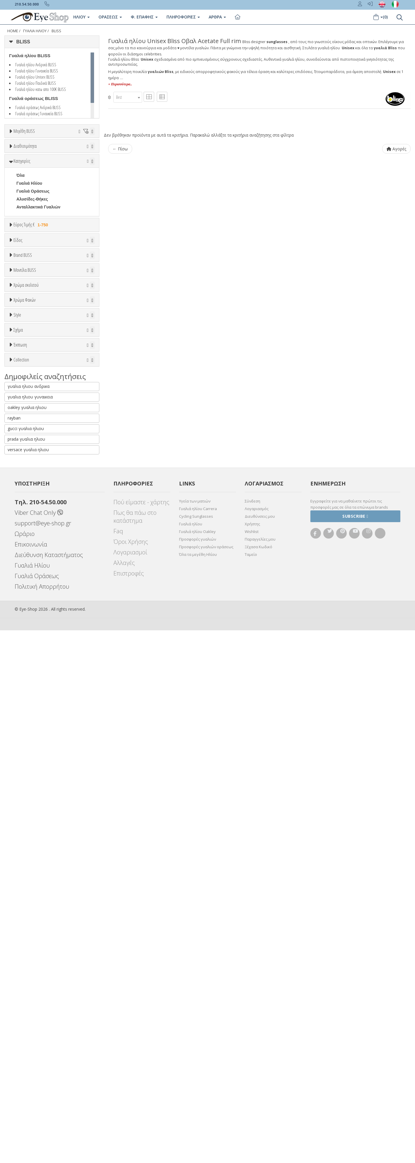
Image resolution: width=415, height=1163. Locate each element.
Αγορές (396, 149)
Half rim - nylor (30, 749)
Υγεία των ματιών (194, 1033)
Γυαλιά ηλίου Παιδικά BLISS (35, 83)
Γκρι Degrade (32, 683)
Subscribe (355, 1049)
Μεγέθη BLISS (24, 131)
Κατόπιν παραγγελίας (40, 185)
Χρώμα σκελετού (26, 571)
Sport (21, 340)
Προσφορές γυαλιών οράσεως (206, 1079)
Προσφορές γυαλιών (197, 1071)
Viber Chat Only (39, 1045)
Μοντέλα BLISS (24, 498)
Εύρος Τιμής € (31, 274)
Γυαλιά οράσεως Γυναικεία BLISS (38, 113)
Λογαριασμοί (130, 1085)
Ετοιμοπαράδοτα (34, 177)
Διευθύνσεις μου (260, 1049)
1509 (20, 528)
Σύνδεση (252, 1033)
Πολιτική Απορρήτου (42, 1119)
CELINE (23, 488)
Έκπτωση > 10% (32, 839)
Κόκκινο (27, 633)
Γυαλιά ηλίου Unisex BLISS (35, 77)
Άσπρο (26, 593)
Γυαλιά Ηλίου (35, 30)
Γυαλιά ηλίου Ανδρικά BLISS (35, 64)
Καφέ (24, 691)
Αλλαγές (124, 1095)
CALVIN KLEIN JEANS (38, 473)
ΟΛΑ (20, 145)
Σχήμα (18, 763)
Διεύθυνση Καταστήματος (49, 1087)
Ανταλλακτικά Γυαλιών (38, 256)
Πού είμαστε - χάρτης (141, 1035)
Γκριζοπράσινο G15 (38, 706)
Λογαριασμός (256, 1041)
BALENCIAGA (30, 433)
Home (12, 30)
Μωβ (24, 609)
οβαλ (21, 785)
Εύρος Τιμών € (27, 289)
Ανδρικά (24, 348)
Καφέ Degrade (33, 699)
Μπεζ (24, 601)
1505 (20, 520)
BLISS (56, 30)
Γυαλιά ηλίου (190, 1056)
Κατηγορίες (21, 211)
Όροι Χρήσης (130, 1074)
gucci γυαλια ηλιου (26, 961)
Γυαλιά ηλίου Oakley (197, 1064)
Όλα (22, 193)
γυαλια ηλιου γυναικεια (30, 929)
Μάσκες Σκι (27, 371)
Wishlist (251, 1064)
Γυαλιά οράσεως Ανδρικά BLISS (38, 107)
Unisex (23, 332)
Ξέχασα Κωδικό (258, 1079)
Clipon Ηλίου (32, 667)
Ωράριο (25, 1066)
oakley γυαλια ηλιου (27, 940)
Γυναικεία (25, 356)
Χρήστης (252, 1056)
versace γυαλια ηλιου (28, 982)
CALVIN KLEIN (30, 465)
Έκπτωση (20, 817)
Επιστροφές (128, 1106)
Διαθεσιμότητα (25, 163)
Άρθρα (217, 17)
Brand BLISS (22, 395)
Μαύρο (26, 625)
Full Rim (24, 741)
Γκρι (23, 675)
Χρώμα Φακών (24, 645)
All (19, 733)
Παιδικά (23, 363)
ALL (23, 585)
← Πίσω (120, 149)
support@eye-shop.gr (43, 1056)
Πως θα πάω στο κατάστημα (135, 1049)
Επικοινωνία (31, 1077)
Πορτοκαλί (29, 617)
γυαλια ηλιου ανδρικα (29, 919)
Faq (118, 1064)
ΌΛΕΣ (22, 875)
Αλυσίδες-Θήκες (32, 249)
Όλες (23, 831)
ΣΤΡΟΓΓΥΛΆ (28, 793)
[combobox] (127, 97)
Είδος (17, 310)
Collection (21, 861)
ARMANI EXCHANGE (36, 425)
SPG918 (24, 544)
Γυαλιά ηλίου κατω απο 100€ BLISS (40, 89)
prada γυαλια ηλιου (26, 971)
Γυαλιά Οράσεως (33, 241)
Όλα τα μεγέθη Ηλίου (198, 1087)
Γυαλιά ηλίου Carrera (198, 1041)
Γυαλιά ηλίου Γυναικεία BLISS (36, 71)
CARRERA (26, 480)
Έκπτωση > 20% (32, 847)
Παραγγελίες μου (260, 1071)
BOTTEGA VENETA (35, 449)
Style (17, 719)
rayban (14, 950)
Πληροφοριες (183, 17)
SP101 (22, 536)
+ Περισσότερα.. (120, 84)
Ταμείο (251, 1087)
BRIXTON (25, 457)
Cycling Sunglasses (196, 1049)
